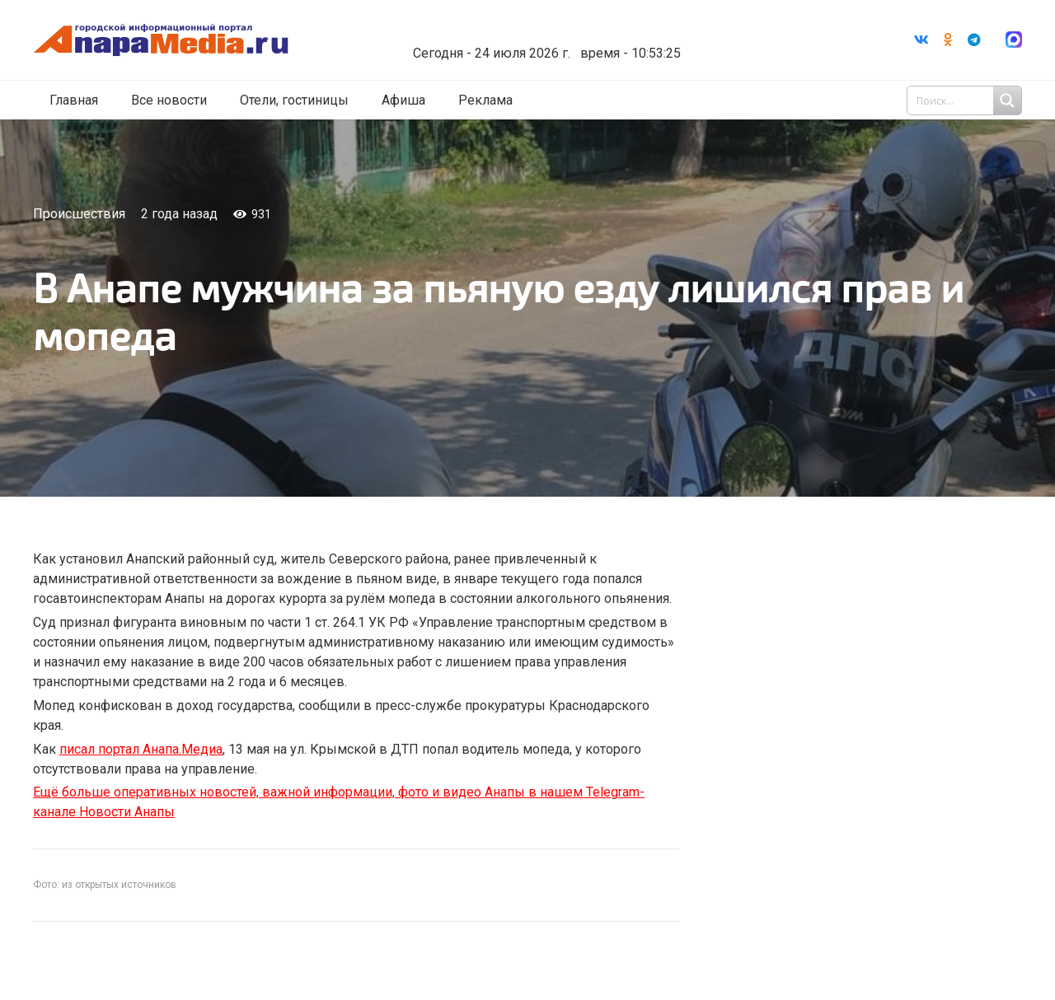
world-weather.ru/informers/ (597, 43)
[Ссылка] (217, 42)
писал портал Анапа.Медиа (141, 749)
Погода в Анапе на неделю (597, 29)
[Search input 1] (966, 105)
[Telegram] (974, 42)
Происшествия (79, 214)
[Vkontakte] (921, 42)
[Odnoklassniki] (948, 42)
